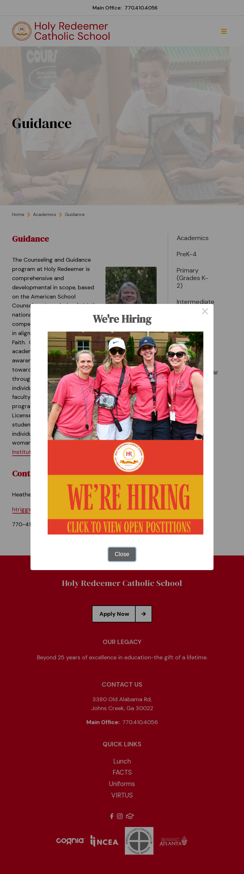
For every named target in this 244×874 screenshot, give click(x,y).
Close (122, 554)
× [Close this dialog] (204, 312)
